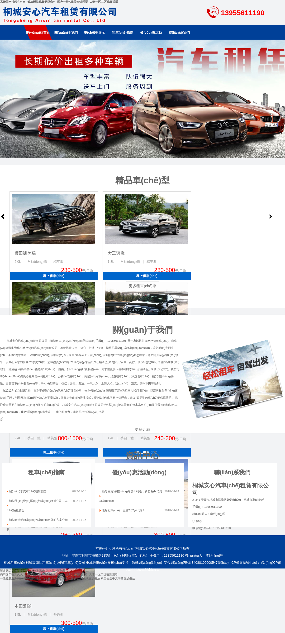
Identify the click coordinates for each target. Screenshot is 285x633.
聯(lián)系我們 (179, 32)
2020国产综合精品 (35, 578)
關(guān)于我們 (66, 32)
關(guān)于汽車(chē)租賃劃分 (28, 491)
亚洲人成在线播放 (88, 578)
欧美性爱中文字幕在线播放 (118, 578)
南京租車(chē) (142, 99)
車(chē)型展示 (94, 32)
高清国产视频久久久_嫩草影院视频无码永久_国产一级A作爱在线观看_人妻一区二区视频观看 (59, 2)
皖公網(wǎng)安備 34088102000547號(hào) (196, 562)
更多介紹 (142, 429)
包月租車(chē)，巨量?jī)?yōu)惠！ (123, 510)
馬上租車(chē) (53, 276)
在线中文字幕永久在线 (62, 578)
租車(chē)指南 (122, 32)
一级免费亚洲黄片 (11, 578)
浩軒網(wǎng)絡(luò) (147, 562)
